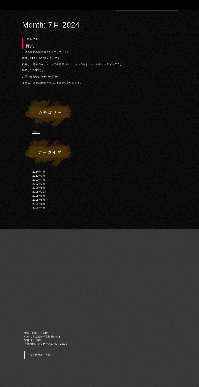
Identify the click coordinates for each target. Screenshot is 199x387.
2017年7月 (38, 179)
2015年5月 (38, 203)
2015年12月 (39, 191)
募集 (30, 46)
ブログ (36, 132)
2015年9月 (38, 195)
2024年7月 (38, 171)
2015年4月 (38, 207)
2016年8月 (38, 187)
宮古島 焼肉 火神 (28, 5)
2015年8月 (38, 199)
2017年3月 (38, 183)
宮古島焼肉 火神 (40, 354)
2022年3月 (38, 175)
